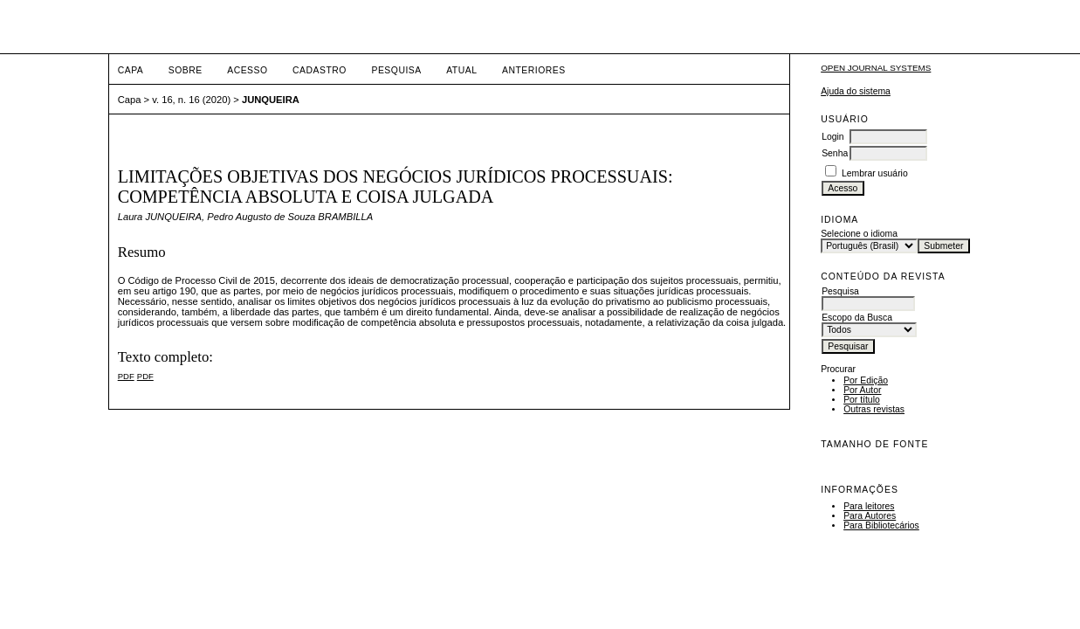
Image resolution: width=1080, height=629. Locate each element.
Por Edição (865, 380)
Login (832, 137)
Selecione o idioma (859, 233)
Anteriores (534, 70)
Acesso (247, 70)
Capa (131, 70)
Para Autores (869, 516)
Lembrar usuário (875, 173)
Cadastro (319, 70)
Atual (461, 70)
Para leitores (868, 506)
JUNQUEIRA (270, 99)
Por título (861, 399)
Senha (835, 153)
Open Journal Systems (876, 68)
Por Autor (862, 390)
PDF (126, 376)
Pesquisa (396, 70)
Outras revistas (874, 409)
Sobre (186, 70)
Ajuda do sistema (856, 91)
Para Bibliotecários (881, 525)
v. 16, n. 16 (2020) (191, 99)
